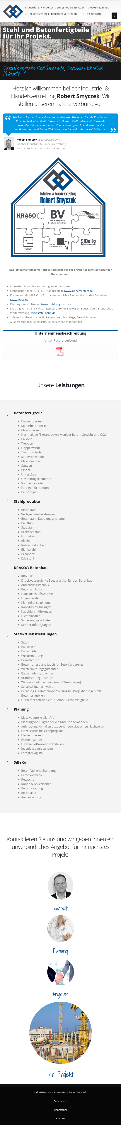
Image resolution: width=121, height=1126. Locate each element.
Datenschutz (60, 1101)
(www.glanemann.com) (78, 291)
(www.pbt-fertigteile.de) (56, 304)
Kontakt (60, 1118)
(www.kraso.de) (19, 299)
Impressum (60, 1109)
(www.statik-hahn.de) (43, 313)
